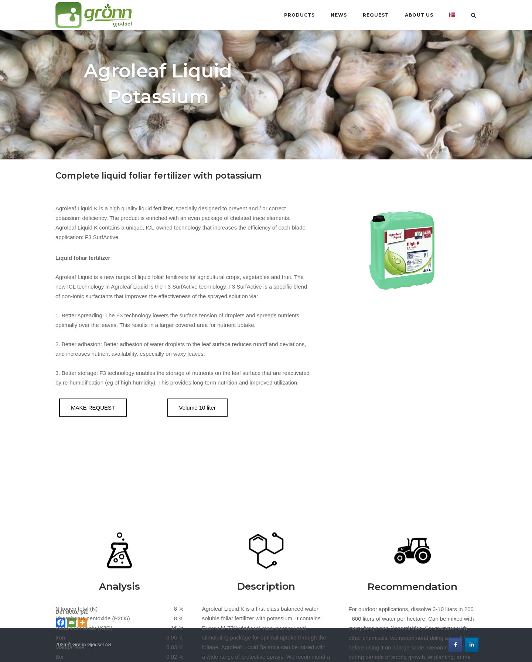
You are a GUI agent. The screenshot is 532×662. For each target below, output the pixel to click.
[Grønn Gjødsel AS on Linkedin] (471, 644)
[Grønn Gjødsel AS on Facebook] (455, 644)
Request (376, 15)
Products (299, 15)
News (339, 15)
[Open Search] (473, 16)
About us (419, 15)
